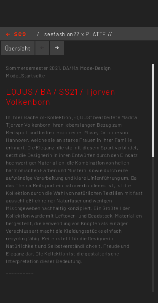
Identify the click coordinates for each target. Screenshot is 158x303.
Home (16, 34)
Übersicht (18, 48)
